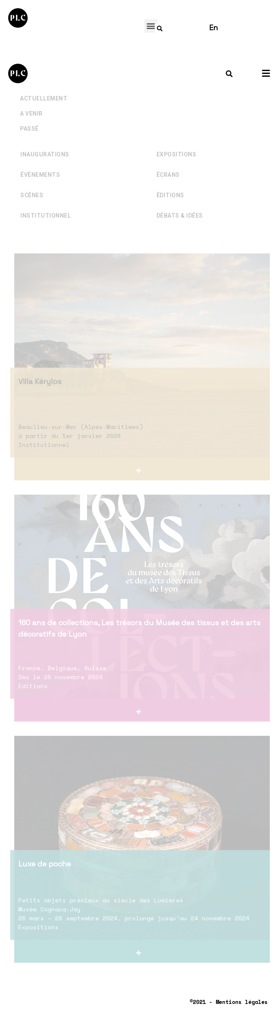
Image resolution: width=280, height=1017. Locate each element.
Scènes (31, 178)
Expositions (176, 137)
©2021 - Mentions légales (229, 1002)
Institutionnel (45, 198)
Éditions (170, 178)
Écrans (168, 158)
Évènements (40, 158)
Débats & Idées (180, 198)
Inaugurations (44, 137)
